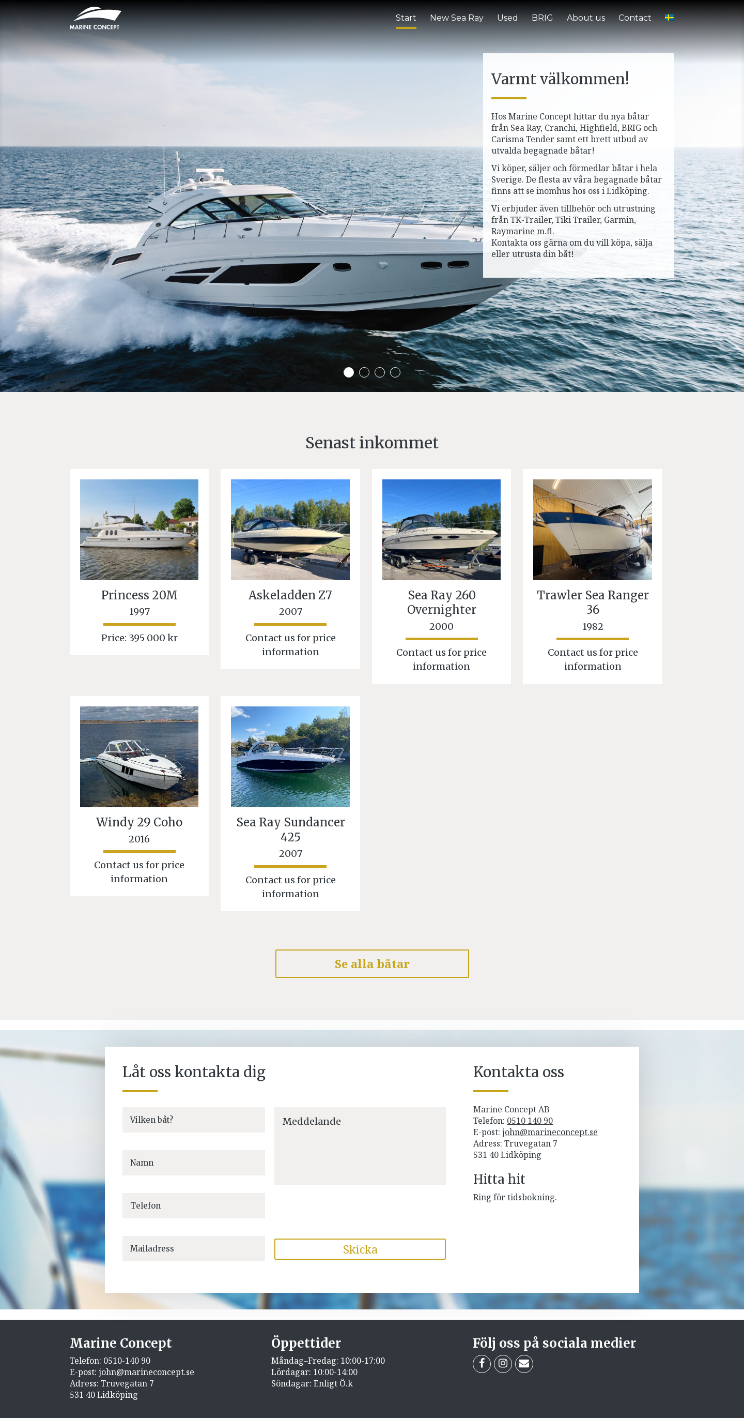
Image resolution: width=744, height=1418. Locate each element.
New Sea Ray (457, 18)
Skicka (360, 1249)
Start (406, 18)
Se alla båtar (372, 963)
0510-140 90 (126, 1360)
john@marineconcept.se (550, 1132)
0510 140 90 (530, 1120)
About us (586, 18)
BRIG (542, 18)
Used (507, 18)
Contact (635, 18)
